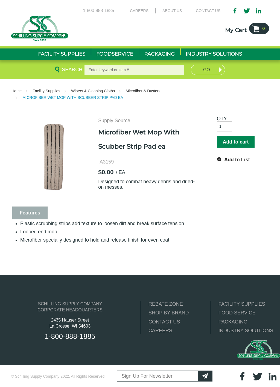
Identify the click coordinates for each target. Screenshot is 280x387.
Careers (139, 10)
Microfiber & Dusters (143, 91)
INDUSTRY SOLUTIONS (245, 330)
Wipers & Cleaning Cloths (93, 91)
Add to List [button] (237, 159)
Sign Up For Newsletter (147, 376)
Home (16, 91)
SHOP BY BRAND (168, 313)
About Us (172, 10)
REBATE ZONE (165, 304)
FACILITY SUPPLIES (241, 304)
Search (71, 69)
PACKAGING (232, 322)
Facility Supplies (46, 91)
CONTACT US (164, 322)
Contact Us (208, 10)
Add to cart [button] (236, 142)
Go (206, 69)
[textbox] (134, 70)
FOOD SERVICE (237, 313)
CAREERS (160, 330)
